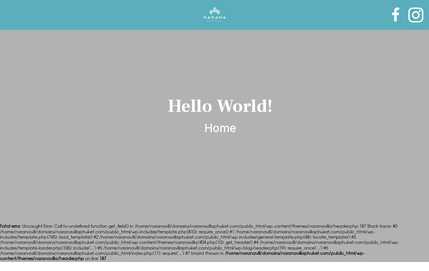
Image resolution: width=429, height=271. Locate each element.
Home (220, 128)
